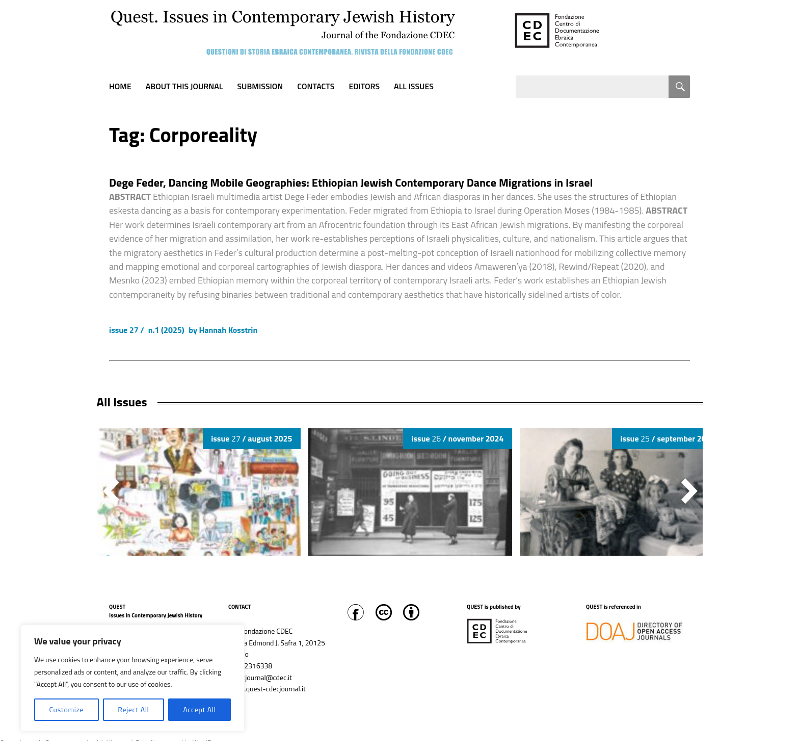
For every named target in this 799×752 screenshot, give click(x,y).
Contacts (315, 86)
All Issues (414, 86)
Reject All (133, 709)
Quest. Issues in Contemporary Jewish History (63, 743)
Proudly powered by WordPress (179, 743)
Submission (260, 86)
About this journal (184, 86)
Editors (364, 86)
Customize (66, 709)
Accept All (199, 709)
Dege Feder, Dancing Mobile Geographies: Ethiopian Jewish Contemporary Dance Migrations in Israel (351, 182)
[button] (689, 491)
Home (120, 86)
